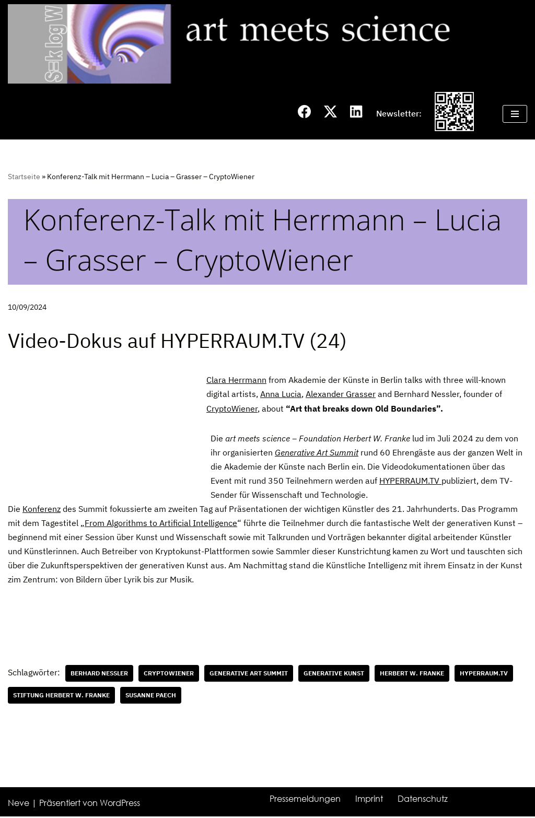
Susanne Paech (150, 696)
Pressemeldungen (305, 800)
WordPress (120, 804)
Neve (18, 804)
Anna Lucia (280, 394)
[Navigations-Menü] (515, 114)
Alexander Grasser (341, 394)
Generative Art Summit (316, 453)
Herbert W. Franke (412, 674)
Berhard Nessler (99, 674)
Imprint (369, 800)
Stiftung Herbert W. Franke (61, 696)
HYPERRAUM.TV (410, 481)
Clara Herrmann (236, 380)
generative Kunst (334, 674)
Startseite (24, 176)
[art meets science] (267, 44)
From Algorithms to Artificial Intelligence (161, 524)
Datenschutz (423, 800)
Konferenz (41, 509)
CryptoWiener (232, 408)
